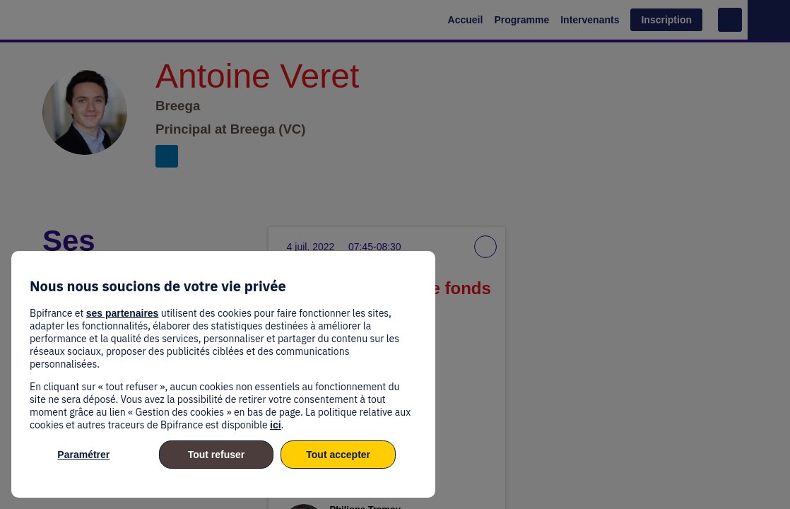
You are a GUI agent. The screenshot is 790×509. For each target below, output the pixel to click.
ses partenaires (122, 313)
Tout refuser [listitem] (216, 454)
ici (275, 425)
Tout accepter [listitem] (338, 454)
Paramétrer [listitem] (83, 454)
